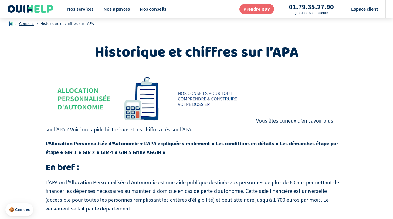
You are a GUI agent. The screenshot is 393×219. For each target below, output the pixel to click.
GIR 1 (70, 152)
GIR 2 (89, 152)
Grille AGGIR (147, 152)
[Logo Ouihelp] (30, 9)
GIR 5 (125, 152)
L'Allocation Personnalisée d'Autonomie (92, 143)
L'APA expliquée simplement (177, 143)
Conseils (26, 23)
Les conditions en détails (245, 143)
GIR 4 (107, 152)
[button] (19, 209)
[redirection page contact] (256, 9)
